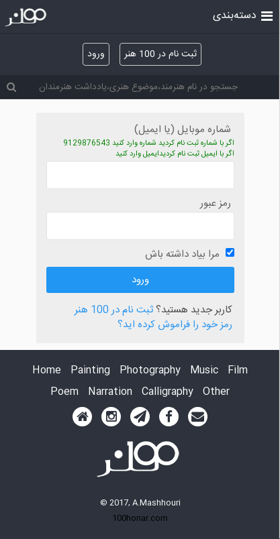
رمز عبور (215, 203)
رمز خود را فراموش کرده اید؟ (175, 325)
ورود (96, 54)
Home (46, 371)
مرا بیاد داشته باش (182, 254)
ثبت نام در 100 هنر (160, 54)
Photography (150, 371)
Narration (110, 392)
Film (238, 371)
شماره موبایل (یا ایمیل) (182, 129)
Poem (64, 392)
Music (204, 371)
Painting (90, 371)
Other (216, 392)
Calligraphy (167, 392)
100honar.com (140, 518)
